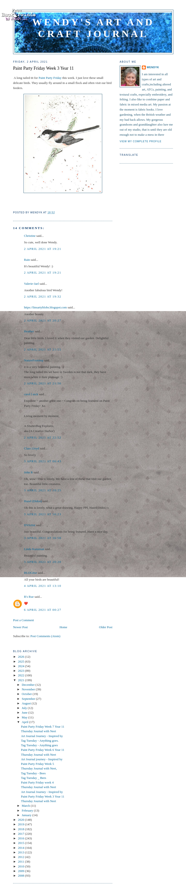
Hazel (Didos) (33, 501)
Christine (30, 236)
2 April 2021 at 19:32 (42, 296)
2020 (21, 819)
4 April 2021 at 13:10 (42, 586)
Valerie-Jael (31, 283)
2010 (21, 866)
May (25, 717)
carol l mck (31, 394)
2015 (21, 843)
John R (28, 472)
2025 (21, 661)
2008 (21, 875)
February (28, 810)
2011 (21, 861)
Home (63, 627)
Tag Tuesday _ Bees (33, 778)
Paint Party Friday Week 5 (37, 764)
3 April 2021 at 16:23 (42, 514)
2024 (21, 666)
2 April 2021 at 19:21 (42, 249)
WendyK (153, 67)
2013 (21, 852)
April (25, 722)
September (29, 699)
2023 (21, 670)
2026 (21, 656)
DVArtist (29, 525)
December (29, 685)
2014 (21, 848)
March (26, 805)
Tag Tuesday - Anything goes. (39, 740)
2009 (21, 871)
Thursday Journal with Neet (38, 731)
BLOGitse (30, 573)
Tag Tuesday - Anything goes (39, 745)
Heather (29, 331)
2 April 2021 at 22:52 (42, 437)
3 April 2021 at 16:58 (42, 538)
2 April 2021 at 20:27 (42, 320)
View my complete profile (141, 141)
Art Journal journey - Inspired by (41, 759)
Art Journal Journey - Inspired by (42, 736)
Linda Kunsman (34, 549)
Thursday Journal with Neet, (39, 768)
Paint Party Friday (50, 78)
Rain (27, 259)
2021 (21, 680)
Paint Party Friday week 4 (37, 782)
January (27, 815)
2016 (21, 838)
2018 (21, 829)
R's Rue (29, 596)
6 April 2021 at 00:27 (42, 610)
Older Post (105, 627)
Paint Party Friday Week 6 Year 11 (42, 750)
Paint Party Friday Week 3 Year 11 (43, 68)
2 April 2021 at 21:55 (42, 349)
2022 (21, 675)
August (27, 703)
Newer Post (20, 627)
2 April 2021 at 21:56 (42, 383)
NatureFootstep (33, 360)
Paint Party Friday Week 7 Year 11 (42, 726)
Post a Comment (23, 620)
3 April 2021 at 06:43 (42, 461)
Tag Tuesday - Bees (33, 773)
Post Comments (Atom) (46, 636)
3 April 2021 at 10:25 (42, 490)
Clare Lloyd (31, 448)
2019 (21, 824)
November (29, 689)
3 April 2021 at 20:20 (42, 562)
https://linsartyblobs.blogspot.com (45, 307)
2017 (21, 834)
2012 (21, 857)
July (25, 708)
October (27, 694)
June (25, 712)
